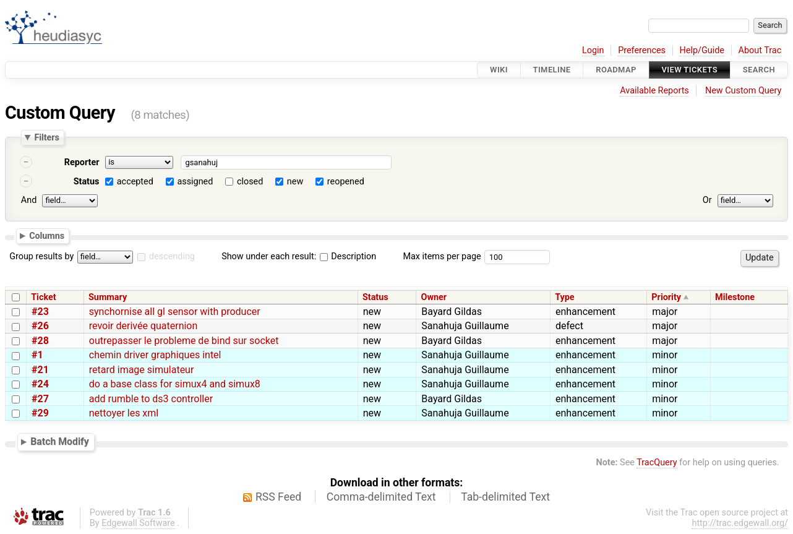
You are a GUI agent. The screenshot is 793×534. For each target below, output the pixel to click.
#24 (40, 384)
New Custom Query (743, 90)
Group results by (41, 256)
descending (172, 256)
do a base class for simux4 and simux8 (174, 384)
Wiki (499, 69)
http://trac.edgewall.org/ (740, 523)
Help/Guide (702, 50)
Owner (434, 297)
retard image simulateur (141, 370)
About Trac (760, 50)
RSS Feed (278, 497)
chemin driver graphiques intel (155, 355)
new (295, 181)
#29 (40, 413)
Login (593, 50)
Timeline (552, 69)
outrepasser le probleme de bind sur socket (184, 341)
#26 (40, 326)
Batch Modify (59, 441)
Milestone (735, 297)
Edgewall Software (138, 523)
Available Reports (654, 90)
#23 (40, 311)
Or (707, 200)
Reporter (82, 162)
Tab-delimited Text (505, 497)
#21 (40, 370)
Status (87, 181)
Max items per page (442, 256)
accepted (135, 181)
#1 (37, 355)
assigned (195, 181)
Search (759, 69)
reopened (345, 181)
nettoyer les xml (123, 413)
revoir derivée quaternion (143, 326)
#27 (40, 399)
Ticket (43, 297)
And (28, 200)
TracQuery (657, 462)
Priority (666, 297)
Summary (107, 297)
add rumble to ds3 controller (151, 399)
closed (250, 181)
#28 (40, 341)
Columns (46, 235)
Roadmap (616, 69)
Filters (46, 137)
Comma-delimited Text (381, 497)
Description (348, 256)
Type (564, 297)
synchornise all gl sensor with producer (174, 311)
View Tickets (690, 69)
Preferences (642, 50)
